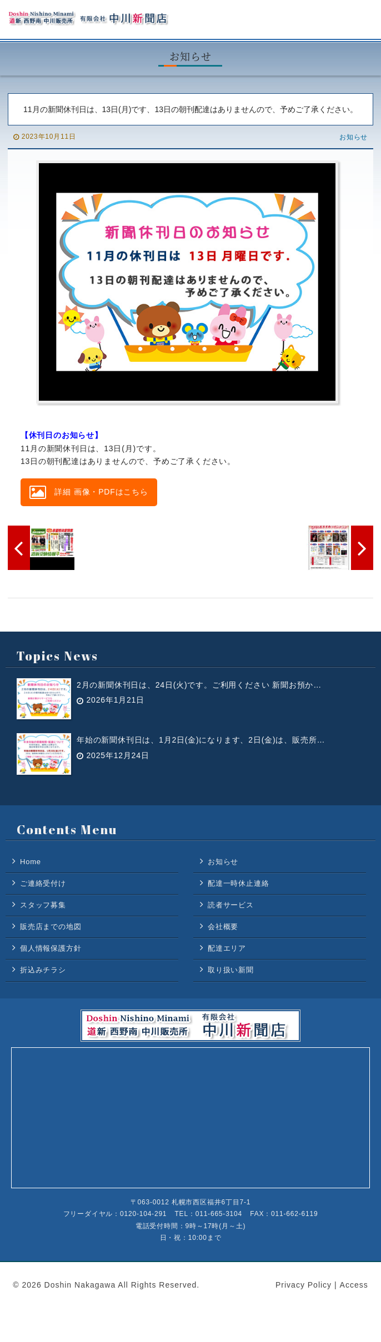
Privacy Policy (303, 1284)
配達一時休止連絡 (238, 883)
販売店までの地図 (50, 926)
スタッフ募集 (43, 905)
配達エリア (227, 948)
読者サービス (231, 905)
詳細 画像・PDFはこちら (88, 492)
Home (30, 861)
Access (354, 1284)
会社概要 (223, 926)
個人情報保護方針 (50, 948)
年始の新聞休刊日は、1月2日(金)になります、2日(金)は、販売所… (201, 739)
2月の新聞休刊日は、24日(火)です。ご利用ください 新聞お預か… (199, 684)
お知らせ (353, 137)
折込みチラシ (43, 970)
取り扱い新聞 (231, 970)
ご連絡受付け (43, 883)
